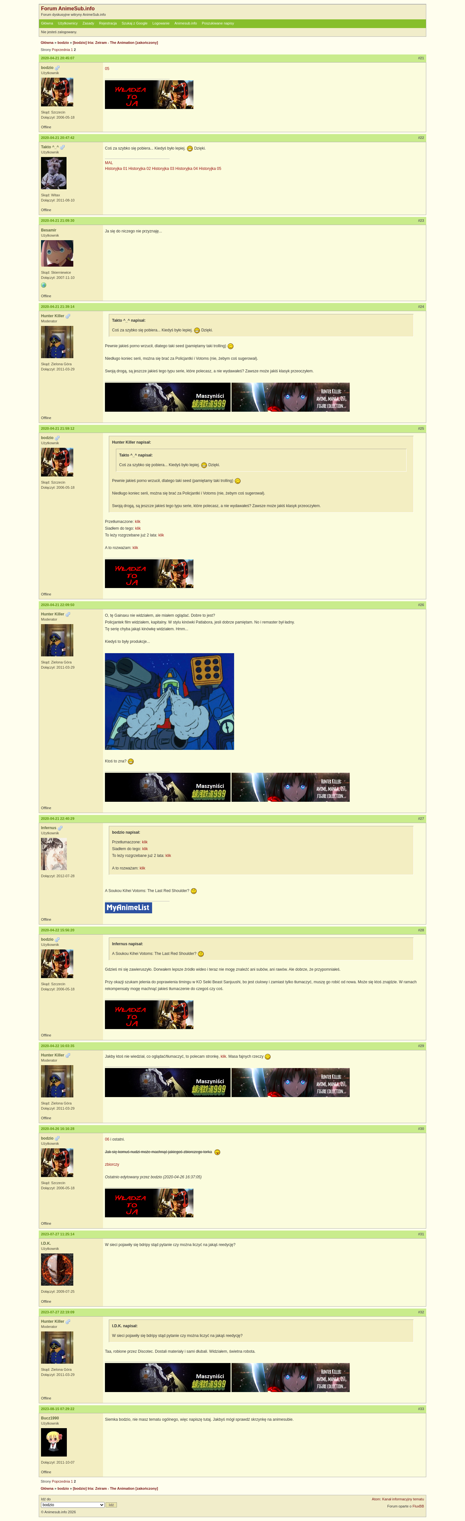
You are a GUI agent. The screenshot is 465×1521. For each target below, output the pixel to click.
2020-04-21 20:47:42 (57, 138)
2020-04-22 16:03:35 (57, 1046)
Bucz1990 (50, 1418)
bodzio (63, 42)
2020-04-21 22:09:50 (57, 605)
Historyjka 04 (186, 168)
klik (137, 521)
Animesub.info (185, 23)
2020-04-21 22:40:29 (57, 818)
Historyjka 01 (116, 168)
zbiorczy (112, 1164)
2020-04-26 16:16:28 (57, 1129)
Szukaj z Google (135, 23)
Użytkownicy (68, 23)
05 (107, 68)
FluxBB (418, 1506)
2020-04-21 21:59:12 (57, 428)
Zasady (88, 23)
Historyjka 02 (140, 168)
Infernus (48, 828)
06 (107, 1139)
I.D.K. (46, 1243)
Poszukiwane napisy (218, 23)
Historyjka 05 (210, 168)
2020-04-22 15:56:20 (57, 930)
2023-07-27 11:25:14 (57, 1234)
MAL (109, 163)
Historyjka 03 (163, 168)
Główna (47, 23)
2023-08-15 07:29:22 (57, 1409)
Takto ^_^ (50, 147)
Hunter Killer (52, 316)
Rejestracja (108, 23)
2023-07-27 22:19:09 (57, 1312)
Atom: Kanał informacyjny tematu (398, 1499)
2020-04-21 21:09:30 (57, 220)
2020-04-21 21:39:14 (57, 307)
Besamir (48, 230)
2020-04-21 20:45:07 (57, 58)
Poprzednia (61, 50)
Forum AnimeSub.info (68, 8)
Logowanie (161, 23)
